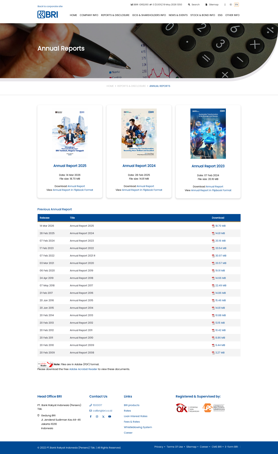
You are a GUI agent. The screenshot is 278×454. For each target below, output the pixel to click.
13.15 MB (218, 323)
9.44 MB (218, 345)
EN (236, 4)
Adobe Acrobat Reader (83, 369)
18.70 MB (219, 226)
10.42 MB (219, 330)
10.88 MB (219, 315)
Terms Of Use (175, 446)
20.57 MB (219, 263)
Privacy (158, 446)
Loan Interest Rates (135, 416)
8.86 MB (218, 337)
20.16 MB (219, 240)
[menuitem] (73, 15)
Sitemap (191, 446)
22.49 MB (219, 285)
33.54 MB (219, 248)
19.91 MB (218, 270)
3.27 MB (218, 352)
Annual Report (76, 186)
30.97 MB (219, 255)
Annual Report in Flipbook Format (73, 190)
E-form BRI (231, 446)
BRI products (131, 405)
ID (231, 4)
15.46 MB (219, 300)
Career (128, 432)
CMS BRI (217, 446)
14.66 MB (219, 278)
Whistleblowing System (138, 427)
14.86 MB (219, 293)
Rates (127, 410)
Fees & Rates (132, 421)
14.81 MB (218, 233)
